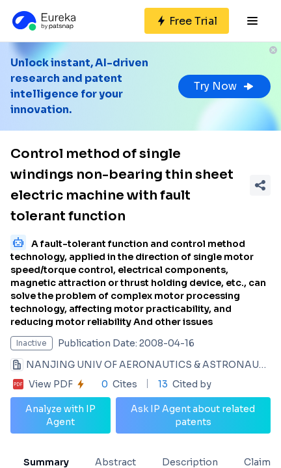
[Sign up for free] (186, 21)
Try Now (224, 86)
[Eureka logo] (42, 21)
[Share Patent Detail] (260, 185)
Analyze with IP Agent (60, 415)
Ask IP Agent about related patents (193, 415)
